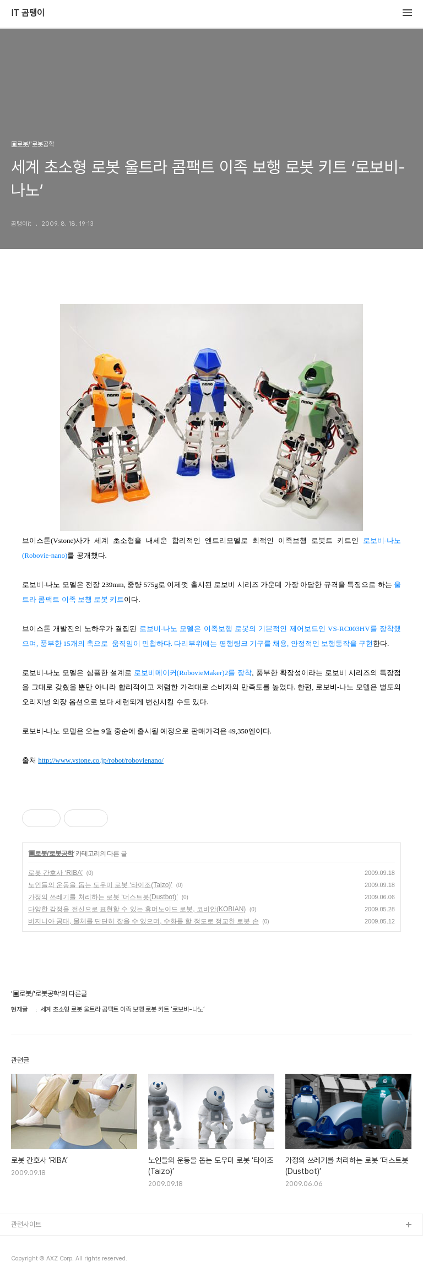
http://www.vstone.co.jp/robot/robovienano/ (101, 760)
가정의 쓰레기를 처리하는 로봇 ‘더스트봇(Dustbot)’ (103, 897)
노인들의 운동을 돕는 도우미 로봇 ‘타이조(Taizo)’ (100, 885)
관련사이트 (26, 1224)
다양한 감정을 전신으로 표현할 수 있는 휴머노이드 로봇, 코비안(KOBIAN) (137, 909)
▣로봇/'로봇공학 (51, 853)
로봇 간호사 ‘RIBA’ (55, 873)
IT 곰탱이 (28, 13)
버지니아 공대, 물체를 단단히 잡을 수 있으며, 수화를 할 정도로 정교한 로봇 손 (143, 921)
